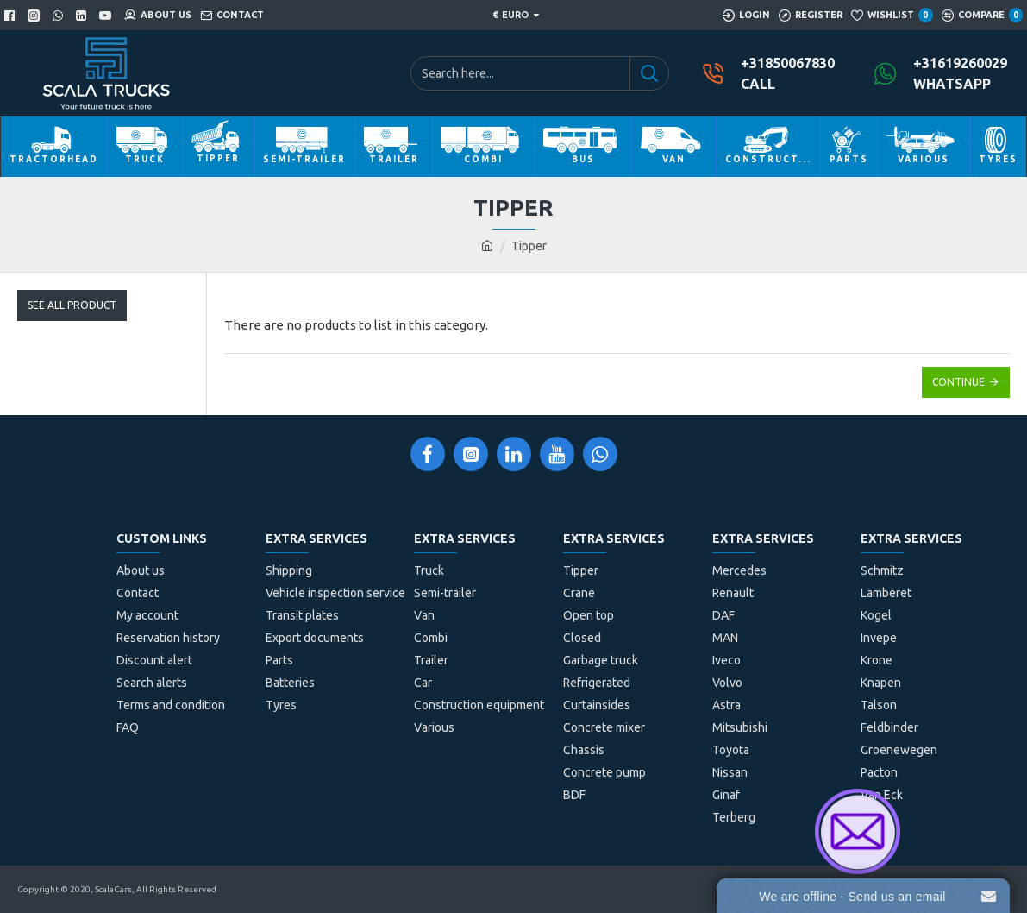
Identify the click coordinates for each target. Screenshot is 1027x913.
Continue (958, 381)
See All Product (72, 305)
